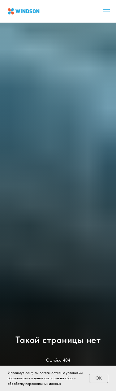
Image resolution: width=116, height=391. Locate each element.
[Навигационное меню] (106, 11)
